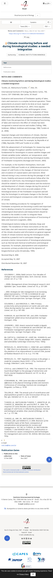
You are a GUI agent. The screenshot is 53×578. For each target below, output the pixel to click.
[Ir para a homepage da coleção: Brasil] (22, 5)
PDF (46, 26)
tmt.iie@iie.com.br (8, 445)
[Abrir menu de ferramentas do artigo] (7, 541)
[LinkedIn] (26, 539)
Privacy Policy (24, 574)
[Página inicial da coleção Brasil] (27, 524)
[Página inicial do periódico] (10, 22)
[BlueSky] (22, 539)
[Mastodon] (24, 539)
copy (26, 37)
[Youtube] (31, 539)
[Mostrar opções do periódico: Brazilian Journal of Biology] (37, 15)
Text (5, 63)
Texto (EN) (24, 26)
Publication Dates (9, 72)
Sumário (33, 22)
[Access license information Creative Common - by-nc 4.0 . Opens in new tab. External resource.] (26, 467)
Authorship (12, 55)
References (7, 67)
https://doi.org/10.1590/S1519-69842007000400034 (26, 33)
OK (33, 574)
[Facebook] (28, 539)
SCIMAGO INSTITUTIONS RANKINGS (32, 55)
